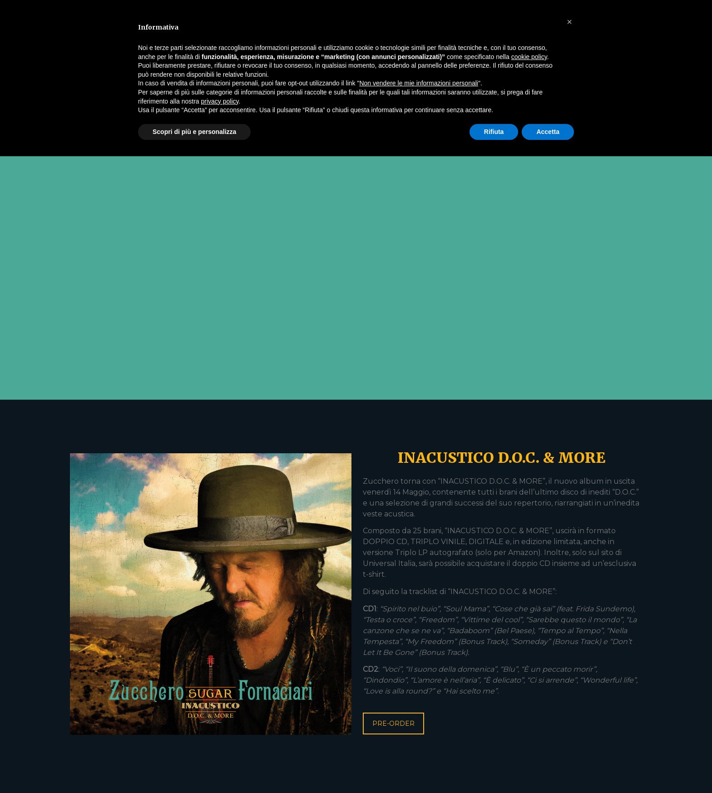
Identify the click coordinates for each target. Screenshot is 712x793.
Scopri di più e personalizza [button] (194, 131)
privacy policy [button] (220, 101)
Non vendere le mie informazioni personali (418, 83)
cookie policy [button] (529, 56)
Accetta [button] (547, 131)
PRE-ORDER (393, 723)
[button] (569, 22)
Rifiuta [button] (494, 131)
